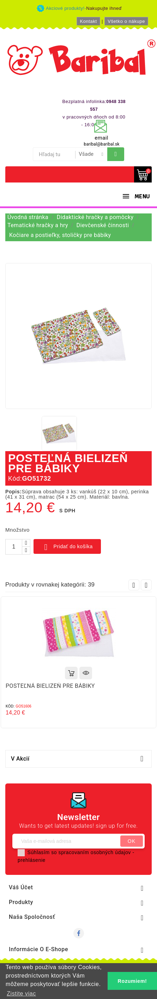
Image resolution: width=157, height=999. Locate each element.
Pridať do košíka (67, 547)
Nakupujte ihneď (104, 8)
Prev (133, 584)
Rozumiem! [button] (132, 981)
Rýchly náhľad (85, 673)
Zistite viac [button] (21, 994)
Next (146, 584)
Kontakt (88, 21)
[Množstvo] (13, 547)
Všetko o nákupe (126, 21)
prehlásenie (32, 860)
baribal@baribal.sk (102, 144)
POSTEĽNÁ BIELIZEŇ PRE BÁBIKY (50, 686)
